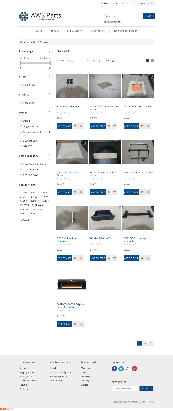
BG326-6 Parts (30, 175)
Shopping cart (87, 380)
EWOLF (45, 200)
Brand (39, 30)
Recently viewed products (61, 372)
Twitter (121, 368)
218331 (35, 196)
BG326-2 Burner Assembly (138, 172)
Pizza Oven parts (38, 209)
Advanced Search (112, 21)
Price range (26, 51)
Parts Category (74, 30)
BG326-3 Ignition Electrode (66, 240)
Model (23, 112)
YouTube (127, 368)
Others (37, 205)
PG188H (24, 209)
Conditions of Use (28, 380)
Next (151, 343)
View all (25, 219)
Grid (147, 60)
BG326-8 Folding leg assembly (135, 240)
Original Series (30, 126)
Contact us (24, 389)
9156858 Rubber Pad (68, 106)
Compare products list (60, 376)
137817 (33, 192)
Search (53, 368)
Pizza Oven (28, 102)
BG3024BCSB (30, 140)
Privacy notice (26, 376)
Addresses (85, 376)
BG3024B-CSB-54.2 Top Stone (70, 174)
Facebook (114, 368)
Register (104, 3)
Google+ (134, 368)
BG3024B (34, 200)
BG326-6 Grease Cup (101, 238)
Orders (84, 372)
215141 (24, 196)
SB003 (32, 213)
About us (24, 384)
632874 (23, 200)
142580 (43, 192)
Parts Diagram (97, 30)
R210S (23, 213)
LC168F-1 (24, 205)
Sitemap (23, 368)
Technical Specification (124, 30)
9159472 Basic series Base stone (104, 108)
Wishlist (84, 384)
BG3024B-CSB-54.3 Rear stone (103, 174)
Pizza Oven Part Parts (34, 164)
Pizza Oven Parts (32, 169)
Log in (115, 3)
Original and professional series (36, 134)
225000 (45, 196)
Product (54, 30)
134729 (23, 192)
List (152, 60)
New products (56, 380)
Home (23, 42)
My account (86, 368)
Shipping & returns (28, 372)
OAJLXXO (27, 146)
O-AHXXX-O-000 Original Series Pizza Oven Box (70, 306)
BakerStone (29, 84)
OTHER (27, 120)
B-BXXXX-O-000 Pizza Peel (138, 106)
